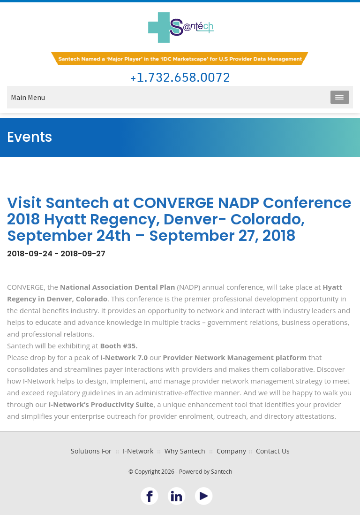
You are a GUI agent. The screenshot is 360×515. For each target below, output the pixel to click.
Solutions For (91, 450)
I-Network (138, 450)
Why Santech (185, 450)
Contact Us (273, 450)
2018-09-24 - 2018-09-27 (56, 253)
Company (231, 450)
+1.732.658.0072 (180, 77)
